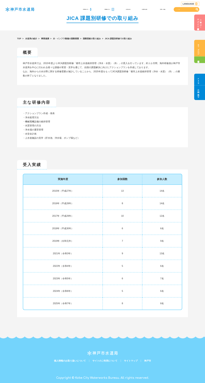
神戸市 (147, 361)
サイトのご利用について (104, 361)
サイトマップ (131, 361)
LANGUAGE (190, 3)
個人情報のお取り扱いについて (70, 361)
